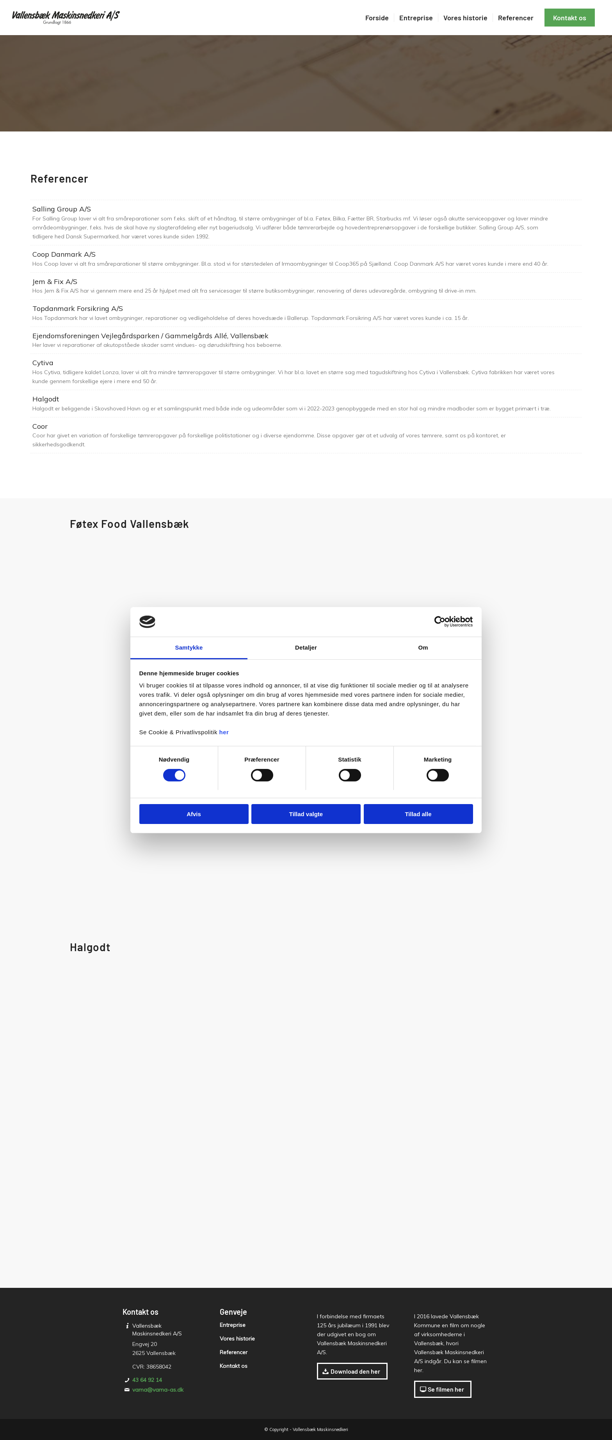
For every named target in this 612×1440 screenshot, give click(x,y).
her (224, 732)
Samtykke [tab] (189, 647)
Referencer (233, 1352)
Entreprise (233, 1324)
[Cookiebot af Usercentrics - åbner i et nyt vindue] (439, 622)
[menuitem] (377, 17)
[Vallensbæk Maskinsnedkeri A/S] (68, 17)
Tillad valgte (306, 814)
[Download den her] (352, 1371)
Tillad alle (418, 814)
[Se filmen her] (442, 1389)
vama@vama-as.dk (157, 1389)
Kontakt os (233, 1365)
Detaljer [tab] (306, 647)
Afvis (194, 814)
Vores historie (237, 1338)
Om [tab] (423, 647)
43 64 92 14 (147, 1379)
